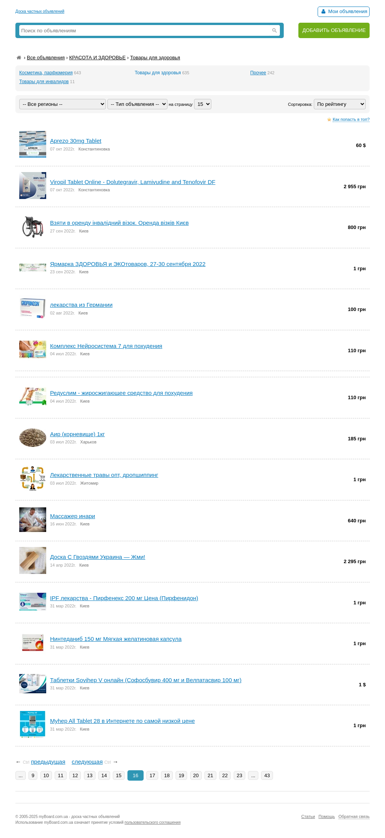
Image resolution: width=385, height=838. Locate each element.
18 (166, 775)
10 (46, 775)
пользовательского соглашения (153, 822)
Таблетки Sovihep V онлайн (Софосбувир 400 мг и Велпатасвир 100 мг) (145, 680)
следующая (87, 761)
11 (60, 775)
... (20, 775)
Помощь (326, 816)
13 (89, 775)
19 (181, 775)
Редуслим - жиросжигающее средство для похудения (121, 393)
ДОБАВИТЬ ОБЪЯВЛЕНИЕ (334, 30)
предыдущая (48, 761)
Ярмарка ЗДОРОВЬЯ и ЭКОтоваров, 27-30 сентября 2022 (128, 264)
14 (104, 775)
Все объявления (46, 57)
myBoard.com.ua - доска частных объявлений (79, 817)
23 (239, 775)
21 (210, 775)
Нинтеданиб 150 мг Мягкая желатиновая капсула (116, 639)
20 (196, 775)
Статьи (308, 816)
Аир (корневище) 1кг (77, 434)
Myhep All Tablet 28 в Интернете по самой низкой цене (122, 721)
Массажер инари (72, 516)
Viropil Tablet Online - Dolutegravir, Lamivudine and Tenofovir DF (132, 182)
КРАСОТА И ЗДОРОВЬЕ (97, 57)
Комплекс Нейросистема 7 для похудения (106, 346)
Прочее (258, 72)
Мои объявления (343, 11)
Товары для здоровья (155, 57)
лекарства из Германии (81, 304)
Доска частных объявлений (39, 11)
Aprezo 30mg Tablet (75, 140)
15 (118, 775)
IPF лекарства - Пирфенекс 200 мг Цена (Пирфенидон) (124, 598)
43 (267, 775)
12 (75, 775)
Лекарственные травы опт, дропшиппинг (104, 475)
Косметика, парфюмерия (46, 72)
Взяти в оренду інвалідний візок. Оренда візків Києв (119, 222)
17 (152, 775)
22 (225, 775)
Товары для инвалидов (44, 81)
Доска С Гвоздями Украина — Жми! (97, 557)
